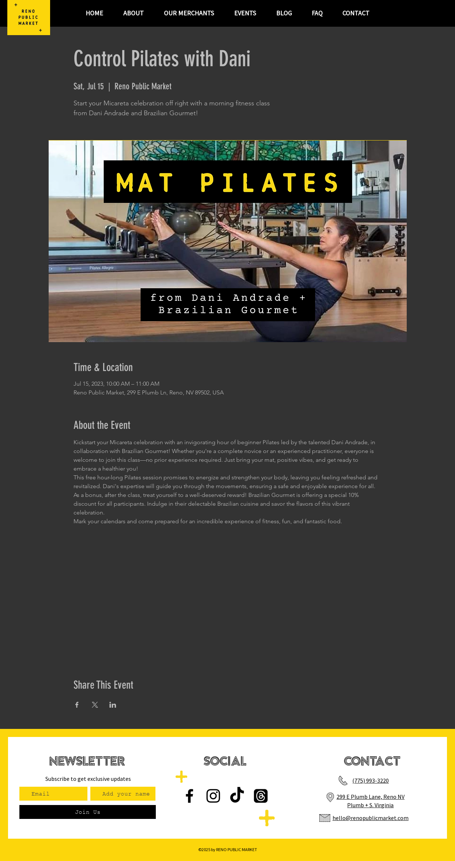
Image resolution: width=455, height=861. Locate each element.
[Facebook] (189, 796)
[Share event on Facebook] (77, 705)
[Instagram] (213, 796)
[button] (245, 13)
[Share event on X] (94, 705)
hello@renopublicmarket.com (370, 817)
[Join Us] (87, 812)
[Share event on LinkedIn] (112, 705)
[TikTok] (237, 796)
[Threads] (261, 796)
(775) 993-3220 (370, 780)
